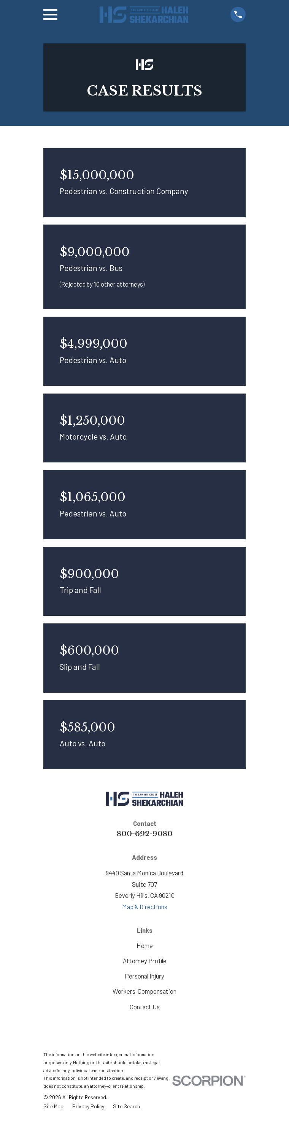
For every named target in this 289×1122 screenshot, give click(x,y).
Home (145, 945)
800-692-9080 (145, 833)
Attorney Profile (145, 960)
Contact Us (145, 1006)
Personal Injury (144, 976)
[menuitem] (53, 1106)
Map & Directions (144, 906)
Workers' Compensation (144, 991)
